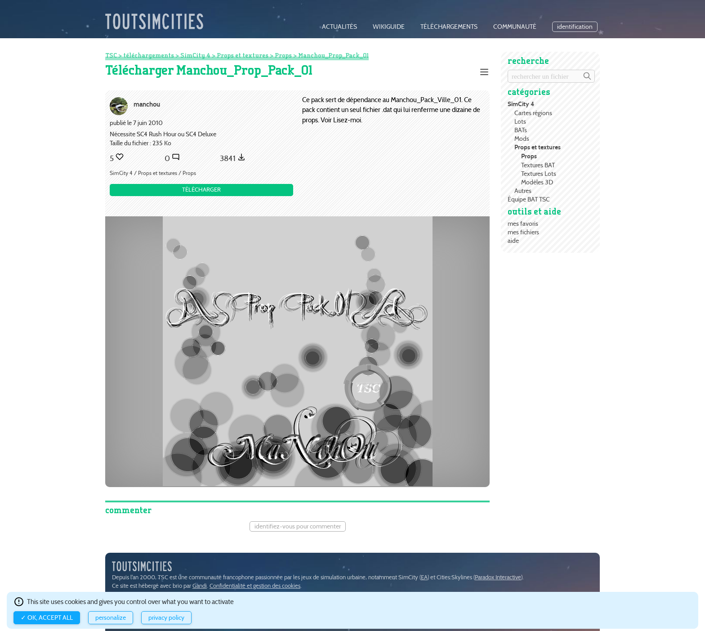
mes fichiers (523, 232)
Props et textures (537, 147)
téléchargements (448, 27)
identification (575, 27)
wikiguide (389, 27)
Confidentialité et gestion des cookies (255, 585)
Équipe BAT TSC (529, 199)
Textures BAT (538, 165)
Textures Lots (538, 174)
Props (529, 156)
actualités (339, 27)
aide (513, 241)
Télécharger (201, 189)
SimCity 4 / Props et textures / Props (153, 173)
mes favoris (523, 223)
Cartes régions (533, 113)
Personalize (110, 618)
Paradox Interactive (498, 577)
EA (424, 577)
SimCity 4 (521, 104)
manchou (147, 104)
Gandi (199, 585)
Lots (520, 121)
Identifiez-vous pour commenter (297, 526)
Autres (522, 191)
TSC (111, 55)
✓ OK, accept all (47, 618)
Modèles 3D (537, 182)
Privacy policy (166, 618)
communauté (514, 27)
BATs (520, 130)
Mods (521, 138)
